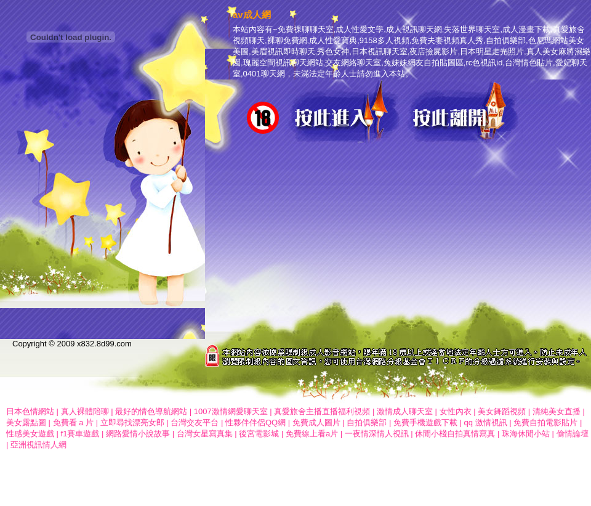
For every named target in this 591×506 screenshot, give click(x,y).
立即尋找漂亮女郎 (132, 422)
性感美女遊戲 (30, 433)
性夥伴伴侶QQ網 (255, 422)
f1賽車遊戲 (80, 433)
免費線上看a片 (312, 433)
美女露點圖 (26, 422)
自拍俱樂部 (367, 422)
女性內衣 (456, 411)
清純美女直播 (558, 411)
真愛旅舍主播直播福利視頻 (322, 411)
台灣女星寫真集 (205, 433)
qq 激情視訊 (485, 422)
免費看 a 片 (73, 422)
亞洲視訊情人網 (38, 444)
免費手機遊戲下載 (425, 422)
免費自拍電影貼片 (546, 422)
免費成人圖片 (316, 422)
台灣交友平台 (195, 422)
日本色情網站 (30, 411)
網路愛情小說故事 (138, 433)
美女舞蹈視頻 (502, 411)
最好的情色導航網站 (151, 411)
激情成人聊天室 (405, 411)
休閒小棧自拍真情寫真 (455, 433)
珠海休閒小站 (526, 433)
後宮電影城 (259, 433)
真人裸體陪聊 (85, 411)
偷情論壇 (573, 433)
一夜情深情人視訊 (377, 433)
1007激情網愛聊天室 (231, 411)
